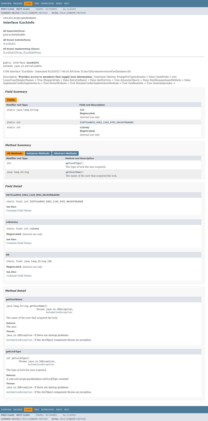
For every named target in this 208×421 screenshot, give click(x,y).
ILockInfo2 (9, 43)
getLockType (73, 163)
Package (17, 3)
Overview (6, 3)
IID (82, 110)
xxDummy (85, 127)
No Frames (51, 9)
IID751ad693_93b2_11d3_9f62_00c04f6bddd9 (106, 122)
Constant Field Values (19, 210)
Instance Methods (38, 153)
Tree (36, 3)
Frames (40, 9)
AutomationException (59, 312)
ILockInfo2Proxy (12, 52)
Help (66, 3)
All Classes (69, 9)
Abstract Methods (65, 153)
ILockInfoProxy (32, 52)
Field (24, 13)
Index (59, 3)
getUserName (73, 172)
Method (43, 13)
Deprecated (47, 3)
